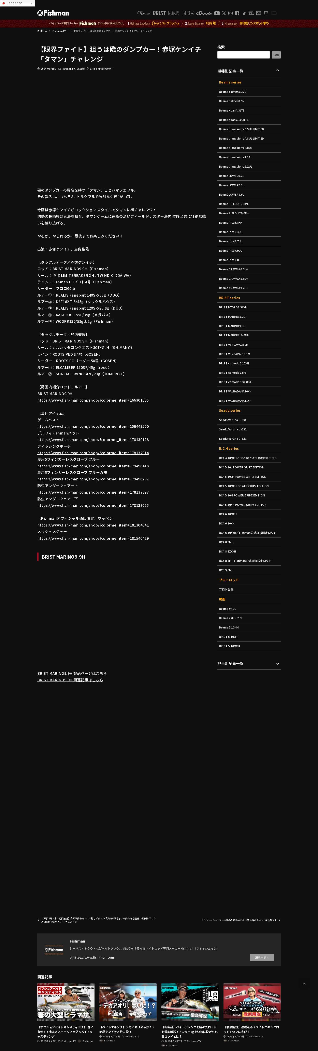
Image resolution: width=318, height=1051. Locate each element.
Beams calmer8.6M (232, 101)
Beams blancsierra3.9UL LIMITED (242, 129)
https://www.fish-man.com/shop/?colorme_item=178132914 (93, 452)
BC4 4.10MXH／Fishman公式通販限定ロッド (249, 458)
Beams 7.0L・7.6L (231, 618)
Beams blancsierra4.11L (236, 157)
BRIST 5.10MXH (230, 646)
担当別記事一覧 (230, 663)
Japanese (12, 3)
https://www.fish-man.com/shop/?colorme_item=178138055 (93, 505)
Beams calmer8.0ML (233, 92)
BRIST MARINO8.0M (232, 316)
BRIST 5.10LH (228, 637)
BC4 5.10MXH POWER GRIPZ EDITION (244, 486)
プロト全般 (226, 589)
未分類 (81, 68)
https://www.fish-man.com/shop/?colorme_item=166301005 (93, 400)
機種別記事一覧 (230, 71)
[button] (304, 983)
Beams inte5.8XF (231, 222)
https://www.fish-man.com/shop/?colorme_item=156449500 (93, 426)
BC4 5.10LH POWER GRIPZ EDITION (243, 477)
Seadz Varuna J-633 (233, 439)
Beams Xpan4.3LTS (232, 110)
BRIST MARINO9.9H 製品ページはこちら (72, 673)
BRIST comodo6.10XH (234, 363)
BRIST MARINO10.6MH (234, 335)
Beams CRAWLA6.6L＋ (234, 269)
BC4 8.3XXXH (228, 551)
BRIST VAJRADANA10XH (236, 391)
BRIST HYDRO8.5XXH (233, 307)
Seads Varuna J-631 (233, 420)
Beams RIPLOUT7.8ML (234, 204)
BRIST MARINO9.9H (101, 68)
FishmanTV (68, 68)
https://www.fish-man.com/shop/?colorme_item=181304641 (93, 525)
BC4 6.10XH (227, 523)
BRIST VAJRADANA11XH (236, 401)
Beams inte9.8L (230, 260)
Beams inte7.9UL (231, 250)
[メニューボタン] (274, 13)
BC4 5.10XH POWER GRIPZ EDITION (243, 505)
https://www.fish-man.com (93, 957)
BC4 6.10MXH (228, 514)
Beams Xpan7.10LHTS (234, 120)
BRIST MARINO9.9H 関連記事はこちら (70, 679)
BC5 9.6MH (226, 570)
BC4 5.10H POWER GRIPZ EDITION (242, 495)
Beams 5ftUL (228, 609)
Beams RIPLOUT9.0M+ (234, 213)
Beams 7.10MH (229, 627)
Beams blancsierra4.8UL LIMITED (242, 138)
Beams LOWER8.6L (232, 194)
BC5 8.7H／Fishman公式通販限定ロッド (246, 561)
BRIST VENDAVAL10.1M (235, 354)
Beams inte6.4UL (231, 232)
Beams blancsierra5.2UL (236, 166)
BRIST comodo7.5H (233, 373)
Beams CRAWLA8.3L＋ (234, 278)
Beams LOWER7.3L (232, 185)
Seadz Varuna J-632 (233, 429)
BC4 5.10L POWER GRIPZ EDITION (242, 467)
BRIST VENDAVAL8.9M (234, 344)
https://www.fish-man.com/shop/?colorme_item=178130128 (93, 439)
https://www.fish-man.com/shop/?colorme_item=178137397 (93, 492)
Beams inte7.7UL (231, 241)
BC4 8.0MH (226, 542)
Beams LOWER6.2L (232, 176)
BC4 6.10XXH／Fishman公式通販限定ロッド (248, 533)
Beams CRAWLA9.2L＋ (234, 288)
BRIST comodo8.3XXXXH (236, 382)
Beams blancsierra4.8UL (236, 148)
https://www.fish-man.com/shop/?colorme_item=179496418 (93, 465)
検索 (221, 46)
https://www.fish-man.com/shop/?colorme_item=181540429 (93, 538)
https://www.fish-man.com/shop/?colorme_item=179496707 (93, 478)
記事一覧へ (262, 957)
